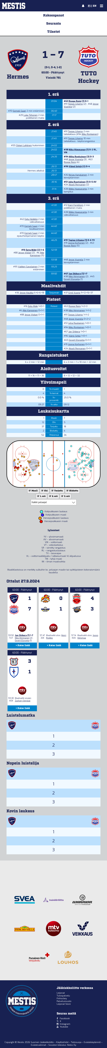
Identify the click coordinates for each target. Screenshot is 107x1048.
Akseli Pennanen (77, 184)
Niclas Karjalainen (78, 175)
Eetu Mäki (31, 250)
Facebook (65, 1018)
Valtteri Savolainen (28, 266)
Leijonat (61, 993)
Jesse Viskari (24, 252)
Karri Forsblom (75, 205)
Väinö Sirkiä (75, 166)
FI (89, 6)
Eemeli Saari (19, 111)
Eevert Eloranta (72, 279)
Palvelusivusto (64, 1001)
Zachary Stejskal (22, 701)
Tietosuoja (76, 1042)
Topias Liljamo (75, 104)
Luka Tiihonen (31, 115)
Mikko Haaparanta (78, 188)
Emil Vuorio (74, 292)
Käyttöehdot (62, 1042)
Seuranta (53, 23)
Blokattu (72, 490)
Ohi (44, 490)
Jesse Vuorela (76, 159)
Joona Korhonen (76, 243)
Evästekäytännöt (92, 1042)
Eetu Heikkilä (31, 219)
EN (94, 6)
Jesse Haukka (26, 292)
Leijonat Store (64, 1004)
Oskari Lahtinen (24, 145)
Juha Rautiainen (76, 181)
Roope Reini (75, 101)
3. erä (65, 496)
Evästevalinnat (38, 1045)
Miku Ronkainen (90, 134)
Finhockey (62, 998)
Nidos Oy (71, 1045)
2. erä (53, 496)
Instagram (65, 1024)
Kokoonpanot (53, 15)
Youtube (64, 1026)
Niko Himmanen (77, 149)
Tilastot (53, 32)
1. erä (41, 496)
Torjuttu (57, 490)
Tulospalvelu (63, 995)
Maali (33, 490)
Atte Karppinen (37, 254)
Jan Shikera (75, 273)
